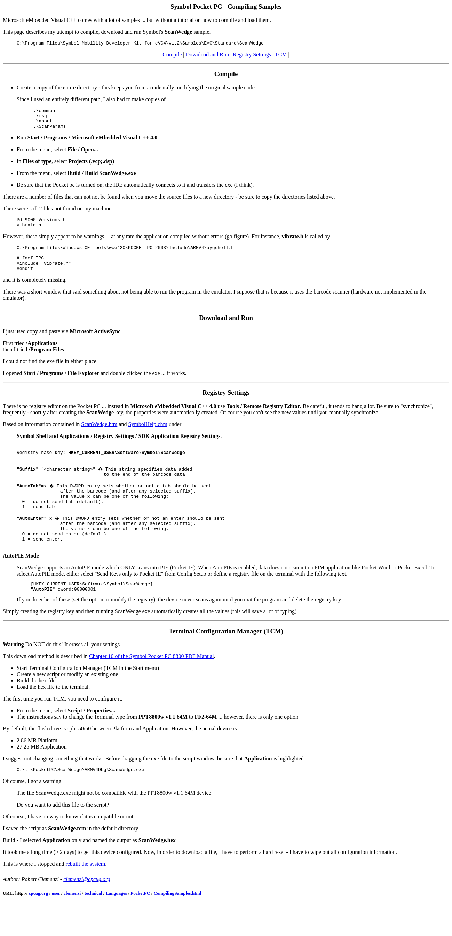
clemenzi (72, 925)
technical (93, 925)
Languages (116, 925)
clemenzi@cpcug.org (86, 911)
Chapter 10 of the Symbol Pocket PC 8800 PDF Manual (151, 687)
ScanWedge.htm (99, 437)
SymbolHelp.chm (147, 437)
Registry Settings (252, 55)
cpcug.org (38, 925)
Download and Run (207, 55)
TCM (281, 55)
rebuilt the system (85, 896)
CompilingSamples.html (177, 925)
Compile (172, 55)
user (55, 925)
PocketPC (140, 925)
